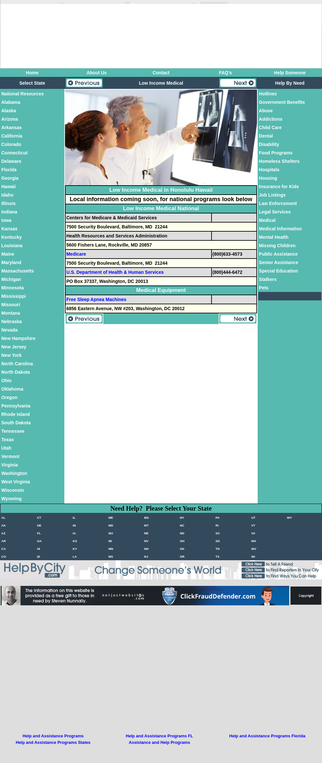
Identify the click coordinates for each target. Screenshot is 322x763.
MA (111, 533)
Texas (7, 439)
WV (253, 549)
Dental (266, 136)
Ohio (6, 380)
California (11, 136)
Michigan (11, 279)
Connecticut (14, 152)
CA (3, 549)
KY (75, 549)
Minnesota (12, 287)
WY (289, 517)
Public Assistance (278, 254)
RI (217, 525)
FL (39, 533)
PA (217, 517)
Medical (267, 220)
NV (146, 541)
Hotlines (268, 93)
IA (74, 533)
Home (32, 72)
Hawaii (8, 186)
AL (3, 517)
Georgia (10, 178)
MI (110, 541)
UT (253, 517)
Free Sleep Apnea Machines (96, 299)
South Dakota (16, 422)
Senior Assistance (278, 262)
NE (146, 533)
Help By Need (289, 83)
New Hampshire (18, 338)
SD (217, 541)
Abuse (266, 110)
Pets (264, 287)
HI (38, 549)
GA (39, 541)
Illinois (8, 203)
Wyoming (11, 498)
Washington (14, 473)
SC (217, 533)
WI (253, 556)
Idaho (7, 195)
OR (182, 556)
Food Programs (275, 152)
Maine (7, 254)
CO (3, 556)
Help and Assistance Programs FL (159, 735)
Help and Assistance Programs (53, 735)
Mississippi (13, 296)
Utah (6, 448)
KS (75, 541)
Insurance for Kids (279, 186)
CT (39, 517)
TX (217, 556)
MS (146, 517)
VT (253, 525)
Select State (32, 83)
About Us (96, 72)
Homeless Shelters (279, 161)
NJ (146, 556)
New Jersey (13, 346)
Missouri (10, 304)
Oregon (9, 397)
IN (74, 525)
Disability (269, 144)
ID (38, 556)
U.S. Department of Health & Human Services (115, 272)
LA (75, 556)
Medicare (76, 254)
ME (111, 517)
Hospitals (269, 169)
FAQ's (225, 72)
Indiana (9, 211)
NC (182, 525)
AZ (3, 533)
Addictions (270, 119)
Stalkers (268, 279)
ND (182, 533)
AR (3, 541)
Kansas (9, 228)
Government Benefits (282, 102)
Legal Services (275, 211)
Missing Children (277, 245)
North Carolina (17, 363)
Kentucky (11, 237)
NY (182, 517)
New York (11, 355)
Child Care (270, 127)
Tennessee (12, 431)
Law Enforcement (278, 203)
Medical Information (280, 228)
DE (39, 525)
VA (253, 533)
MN (111, 549)
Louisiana (11, 245)
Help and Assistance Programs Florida (267, 735)
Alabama (10, 102)
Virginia (9, 464)
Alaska (8, 110)
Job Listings (272, 195)
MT (146, 525)
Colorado (11, 144)
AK (3, 525)
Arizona (9, 119)
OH (182, 541)
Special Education (278, 270)
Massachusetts (17, 270)
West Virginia (15, 481)
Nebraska (11, 321)
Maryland (11, 262)
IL (74, 517)
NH (146, 549)
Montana (10, 313)
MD (111, 525)
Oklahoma (12, 389)
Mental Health (274, 237)
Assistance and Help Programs (159, 742)
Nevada (9, 330)
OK (182, 549)
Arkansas (11, 127)
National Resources (22, 93)
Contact (160, 72)
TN (217, 549)
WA (253, 541)
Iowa (6, 220)
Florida (9, 169)
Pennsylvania (16, 405)
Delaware (11, 161)
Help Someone (289, 72)
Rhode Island (15, 414)
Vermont (10, 456)
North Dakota (15, 372)
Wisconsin (12, 490)
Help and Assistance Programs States (53, 742)
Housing (268, 178)
